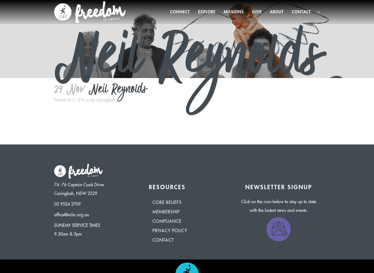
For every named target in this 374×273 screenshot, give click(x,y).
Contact (163, 240)
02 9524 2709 (67, 204)
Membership (166, 212)
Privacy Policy (169, 231)
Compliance (166, 221)
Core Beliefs (167, 202)
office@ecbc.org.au (71, 215)
